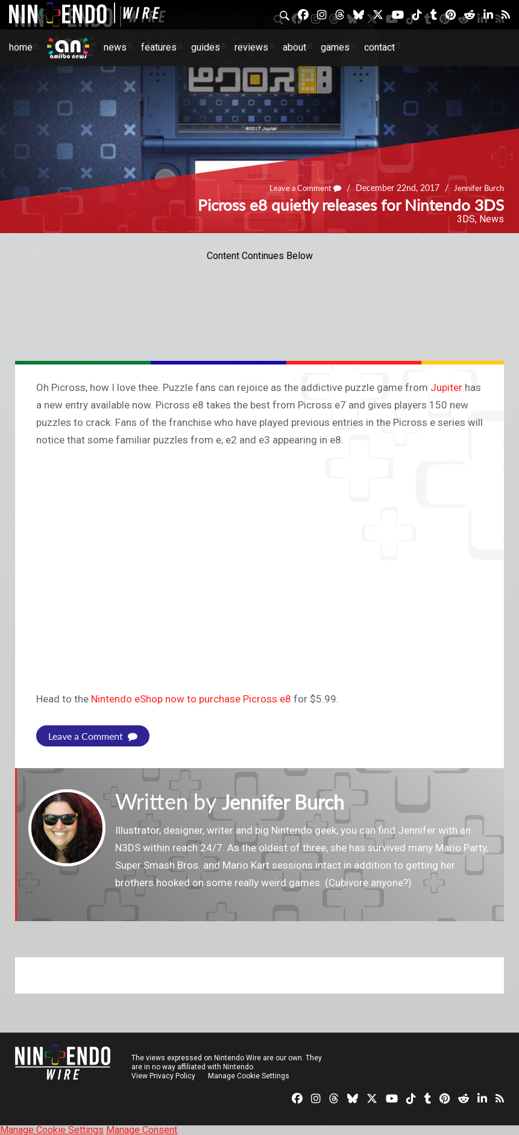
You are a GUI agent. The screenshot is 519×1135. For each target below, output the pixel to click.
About (294, 47)
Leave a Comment (298, 188)
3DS (466, 219)
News (115, 47)
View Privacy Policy (163, 1075)
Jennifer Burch (477, 188)
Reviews (251, 47)
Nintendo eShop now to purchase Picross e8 (191, 699)
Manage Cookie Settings (250, 1075)
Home (21, 47)
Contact (379, 47)
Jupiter (446, 387)
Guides (205, 47)
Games (335, 47)
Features (159, 47)
